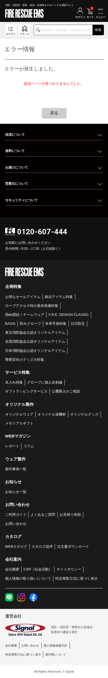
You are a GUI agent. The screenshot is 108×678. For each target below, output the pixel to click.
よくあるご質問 (42, 514)
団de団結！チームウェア (24, 315)
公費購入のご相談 (66, 391)
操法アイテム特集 (59, 297)
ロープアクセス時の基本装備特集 (31, 306)
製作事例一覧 (15, 469)
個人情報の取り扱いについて (28, 578)
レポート (12, 446)
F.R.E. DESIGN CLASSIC (69, 315)
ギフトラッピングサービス (26, 391)
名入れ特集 (14, 382)
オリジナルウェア (19, 414)
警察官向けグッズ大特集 (24, 360)
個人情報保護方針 (55, 645)
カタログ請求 (42, 546)
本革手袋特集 (55, 324)
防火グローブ (30, 324)
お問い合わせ (15, 524)
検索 (98, 30)
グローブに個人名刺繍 (44, 382)
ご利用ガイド (15, 514)
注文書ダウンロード (73, 546)
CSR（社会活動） (37, 569)
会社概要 (12, 569)
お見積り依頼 (70, 514)
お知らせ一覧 (15, 492)
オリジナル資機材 (52, 414)
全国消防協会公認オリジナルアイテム (35, 341)
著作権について (55, 654)
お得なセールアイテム (23, 297)
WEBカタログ (16, 546)
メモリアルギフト (19, 423)
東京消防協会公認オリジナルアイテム (35, 332)
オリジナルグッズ (84, 414)
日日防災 (78, 324)
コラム (28, 446)
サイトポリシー (69, 569)
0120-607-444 (42, 231)
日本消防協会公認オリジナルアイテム (35, 351)
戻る (54, 113)
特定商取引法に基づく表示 (76, 578)
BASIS (10, 324)
